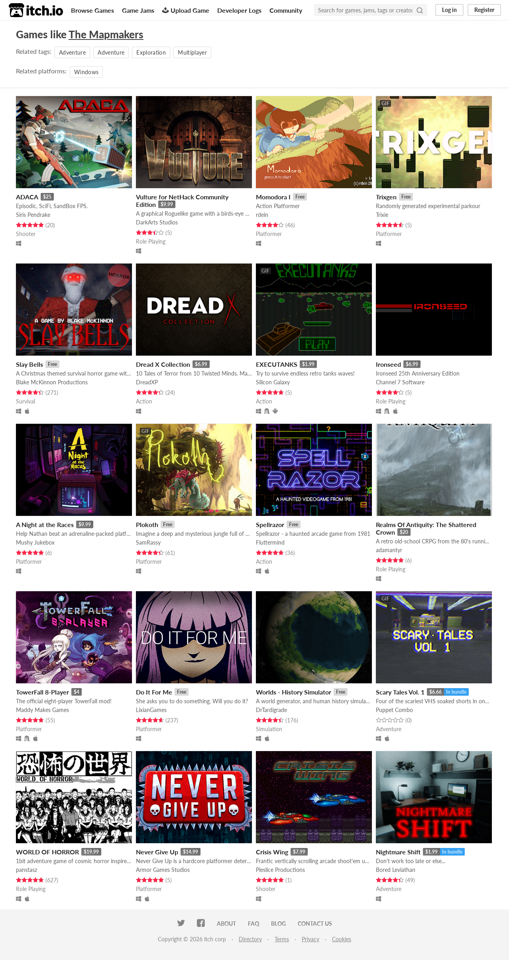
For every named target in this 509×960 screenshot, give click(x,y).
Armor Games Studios (163, 869)
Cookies (341, 939)
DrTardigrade (271, 709)
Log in (449, 9)
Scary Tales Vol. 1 (400, 692)
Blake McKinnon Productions (52, 382)
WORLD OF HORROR (47, 852)
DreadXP (147, 382)
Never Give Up (157, 852)
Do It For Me (154, 692)
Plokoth (147, 524)
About (226, 923)
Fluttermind (270, 542)
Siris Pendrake (33, 214)
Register (484, 9)
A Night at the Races (45, 524)
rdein (262, 214)
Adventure (72, 52)
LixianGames (151, 709)
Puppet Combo (394, 709)
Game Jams (138, 10)
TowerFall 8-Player (42, 692)
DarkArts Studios (157, 222)
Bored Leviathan (395, 869)
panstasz (26, 869)
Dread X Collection (163, 364)
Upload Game (185, 10)
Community (285, 10)
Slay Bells (29, 364)
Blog (278, 923)
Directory (250, 939)
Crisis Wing (272, 852)
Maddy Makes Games (42, 709)
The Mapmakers (106, 34)
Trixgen (386, 197)
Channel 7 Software (400, 382)
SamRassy (148, 542)
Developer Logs (239, 10)
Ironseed (388, 364)
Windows (86, 72)
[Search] (419, 10)
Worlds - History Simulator (293, 692)
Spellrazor (270, 524)
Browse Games (92, 10)
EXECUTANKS (276, 364)
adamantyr (389, 550)
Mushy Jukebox (35, 542)
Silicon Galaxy (273, 382)
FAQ (253, 923)
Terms (282, 939)
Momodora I (273, 197)
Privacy (310, 939)
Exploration (151, 52)
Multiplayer (192, 52)
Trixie (382, 214)
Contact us (315, 923)
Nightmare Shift (398, 852)
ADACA (27, 197)
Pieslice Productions (280, 869)
